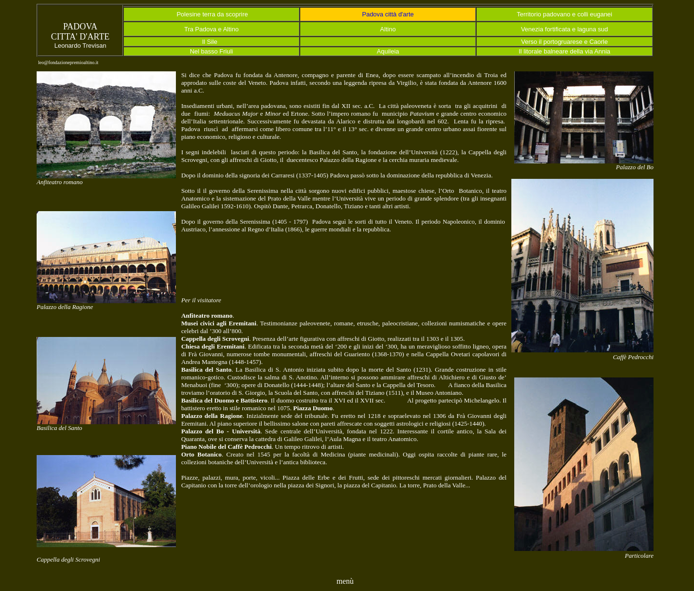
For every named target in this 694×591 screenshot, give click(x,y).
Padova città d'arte (388, 14)
